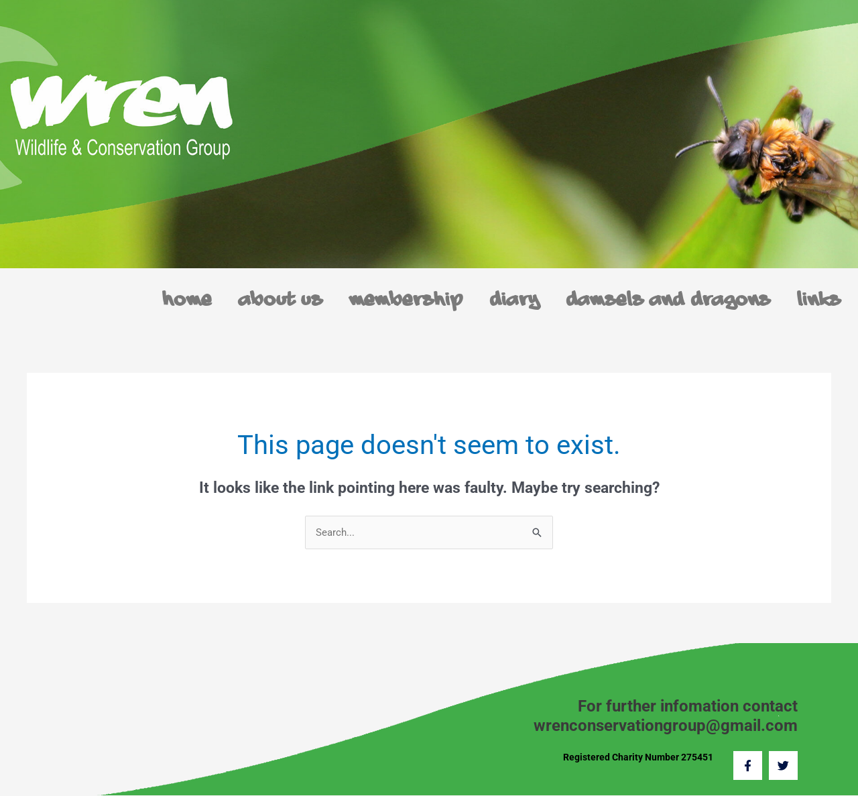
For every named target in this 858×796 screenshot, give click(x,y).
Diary (515, 300)
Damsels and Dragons (668, 300)
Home (187, 300)
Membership (406, 300)
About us (281, 300)
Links (819, 300)
